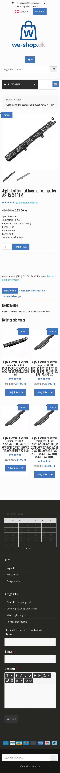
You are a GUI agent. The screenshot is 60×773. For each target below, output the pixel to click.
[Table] (19, 680)
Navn (8, 634)
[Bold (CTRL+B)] (17, 675)
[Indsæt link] (7, 680)
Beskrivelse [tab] (10, 290)
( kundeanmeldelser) (27, 202)
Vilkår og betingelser (17, 615)
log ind (10, 568)
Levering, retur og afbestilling (22, 608)
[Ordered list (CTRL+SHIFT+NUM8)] (39, 675)
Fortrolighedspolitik (17, 621)
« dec (29, 548)
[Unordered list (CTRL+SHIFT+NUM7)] (35, 675)
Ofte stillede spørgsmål (19, 602)
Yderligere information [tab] (32, 290)
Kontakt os (12, 574)
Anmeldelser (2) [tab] (12, 296)
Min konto (39, 11)
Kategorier (12, 84)
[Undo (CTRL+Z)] (26, 680)
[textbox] (30, 696)
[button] (55, 84)
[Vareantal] (6, 247)
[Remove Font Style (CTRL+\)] (30, 675)
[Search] (53, 758)
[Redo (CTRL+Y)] (30, 680)
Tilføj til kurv (20, 246)
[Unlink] (12, 680)
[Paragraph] (46, 675)
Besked (10, 669)
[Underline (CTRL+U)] (25, 675)
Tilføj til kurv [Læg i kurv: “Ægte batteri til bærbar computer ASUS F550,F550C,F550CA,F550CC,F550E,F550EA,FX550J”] (14, 392)
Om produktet (14, 581)
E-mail (10, 651)
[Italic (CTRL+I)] (21, 675)
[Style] (9, 675)
